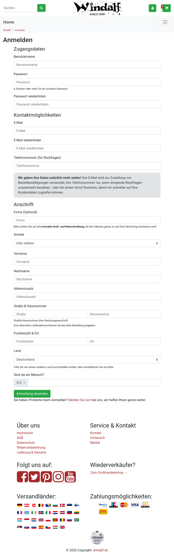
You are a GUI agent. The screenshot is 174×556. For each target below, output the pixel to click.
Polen (48, 520)
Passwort (20, 74)
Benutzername (24, 57)
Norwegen (41, 520)
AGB (20, 438)
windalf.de (100, 550)
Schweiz (33, 505)
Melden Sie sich (79, 400)
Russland (69, 520)
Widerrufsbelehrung (31, 447)
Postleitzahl (22, 333)
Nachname (22, 271)
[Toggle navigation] (165, 22)
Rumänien (62, 520)
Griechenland (26, 513)
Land (17, 351)
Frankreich (19, 513)
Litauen (76, 513)
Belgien (41, 505)
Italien (48, 513)
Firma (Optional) (25, 212)
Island (41, 513)
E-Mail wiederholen (27, 140)
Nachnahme (103, 511)
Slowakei (26, 527)
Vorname (20, 254)
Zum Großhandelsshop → (109, 472)
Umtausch (97, 438)
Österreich (26, 505)
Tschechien (48, 527)
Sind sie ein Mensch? (29, 375)
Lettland (62, 513)
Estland (69, 505)
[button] (152, 8)
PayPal (103, 505)
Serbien (19, 527)
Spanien (41, 527)
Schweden (76, 520)
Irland (33, 513)
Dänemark (62, 505)
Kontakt (95, 433)
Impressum (25, 433)
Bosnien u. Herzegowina (48, 505)
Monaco (26, 520)
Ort (36, 333)
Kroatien (55, 513)
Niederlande (33, 520)
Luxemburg (19, 520)
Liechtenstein (69, 513)
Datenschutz (26, 443)
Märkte (95, 443)
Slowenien (33, 527)
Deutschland (19, 505)
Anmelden (20, 30)
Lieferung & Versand (31, 452)
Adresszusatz (24, 289)
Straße (18, 306)
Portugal (55, 520)
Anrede (19, 234)
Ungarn (55, 527)
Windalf (7, 30)
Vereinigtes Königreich (62, 527)
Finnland (76, 505)
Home (8, 22)
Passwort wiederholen (30, 96)
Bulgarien (55, 505)
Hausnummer (37, 306)
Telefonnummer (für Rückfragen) (37, 158)
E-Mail (18, 123)
